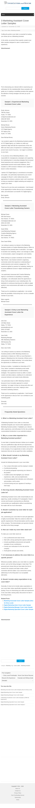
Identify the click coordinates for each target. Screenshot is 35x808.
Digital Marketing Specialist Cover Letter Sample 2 (13, 704)
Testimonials (18, 797)
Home (17, 799)
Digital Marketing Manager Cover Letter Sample (18, 607)
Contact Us (17, 790)
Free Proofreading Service (17, 795)
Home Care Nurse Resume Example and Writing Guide (25, 678)
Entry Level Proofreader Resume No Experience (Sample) (9, 678)
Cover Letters (7, 30)
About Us (17, 788)
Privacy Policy (17, 793)
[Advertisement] (17, 66)
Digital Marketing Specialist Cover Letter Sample (18, 609)
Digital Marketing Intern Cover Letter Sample (17, 605)
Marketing (8, 665)
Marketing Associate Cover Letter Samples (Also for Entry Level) (16, 689)
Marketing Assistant (15, 30)
